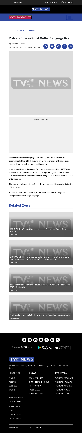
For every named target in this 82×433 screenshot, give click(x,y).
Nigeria (32, 31)
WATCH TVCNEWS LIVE (20, 17)
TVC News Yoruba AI (64, 378)
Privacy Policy (15, 418)
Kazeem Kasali (18, 43)
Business (13, 386)
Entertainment (16, 397)
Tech (11, 393)
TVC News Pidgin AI (63, 386)
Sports (12, 390)
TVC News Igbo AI (62, 390)
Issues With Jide (36, 378)
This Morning (35, 386)
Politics (12, 382)
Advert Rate (18, 3)
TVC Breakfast (35, 390)
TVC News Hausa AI (63, 382)
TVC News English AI (64, 393)
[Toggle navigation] (69, 17)
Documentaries (36, 393)
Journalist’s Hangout (39, 382)
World (12, 378)
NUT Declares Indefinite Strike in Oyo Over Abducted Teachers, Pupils (40, 315)
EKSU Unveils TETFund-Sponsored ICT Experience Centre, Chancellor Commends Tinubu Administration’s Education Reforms (40, 258)
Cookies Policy (16, 414)
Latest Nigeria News (17, 31)
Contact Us (14, 410)
